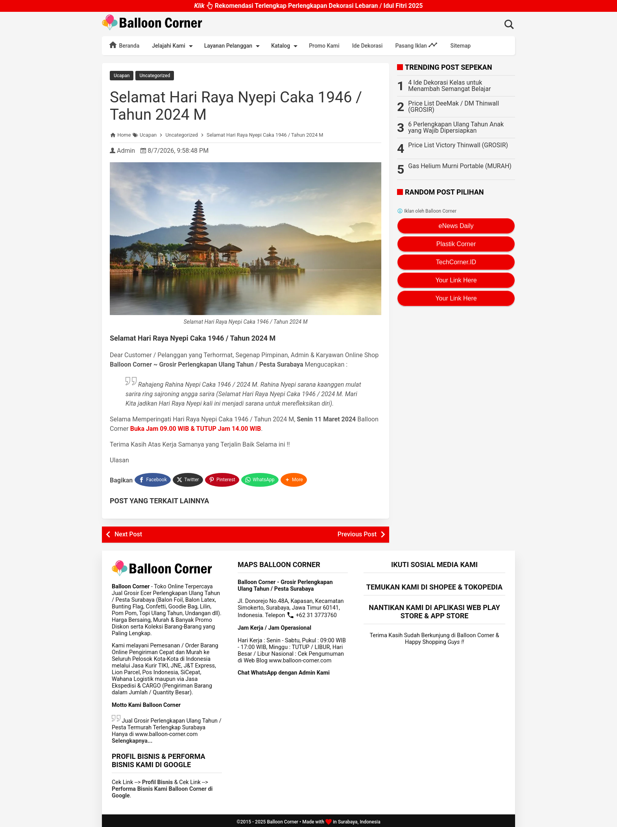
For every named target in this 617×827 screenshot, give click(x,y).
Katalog (285, 46)
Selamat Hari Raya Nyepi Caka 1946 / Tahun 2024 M (240, 105)
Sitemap (460, 46)
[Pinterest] (222, 478)
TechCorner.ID (456, 262)
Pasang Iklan (416, 45)
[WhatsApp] (260, 478)
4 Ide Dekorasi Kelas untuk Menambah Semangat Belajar (449, 86)
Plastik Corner (456, 244)
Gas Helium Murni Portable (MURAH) (460, 166)
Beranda (123, 45)
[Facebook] (153, 478)
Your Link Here (456, 280)
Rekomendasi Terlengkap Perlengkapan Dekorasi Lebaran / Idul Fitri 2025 (308, 5)
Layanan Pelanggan (233, 46)
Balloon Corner (282, 819)
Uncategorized (154, 75)
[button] (294, 478)
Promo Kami (324, 46)
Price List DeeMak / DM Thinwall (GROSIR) (453, 106)
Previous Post (357, 532)
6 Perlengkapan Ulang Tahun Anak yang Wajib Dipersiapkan (456, 127)
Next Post (128, 532)
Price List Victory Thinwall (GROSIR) (458, 145)
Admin (126, 150)
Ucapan (121, 75)
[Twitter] (188, 478)
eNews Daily (456, 226)
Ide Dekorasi (367, 46)
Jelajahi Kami (173, 46)
